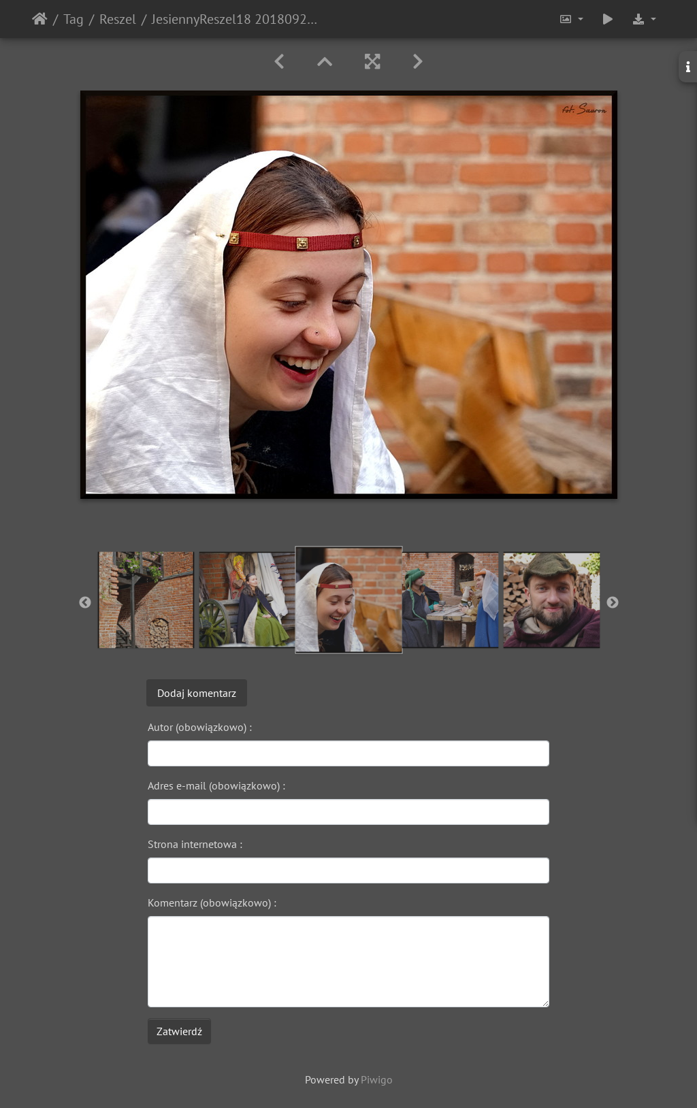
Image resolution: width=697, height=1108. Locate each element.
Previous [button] (85, 603)
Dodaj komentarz (196, 693)
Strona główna (40, 19)
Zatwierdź (179, 1031)
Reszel (117, 19)
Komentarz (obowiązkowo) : (212, 902)
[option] (146, 600)
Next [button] (612, 603)
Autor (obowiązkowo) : (200, 727)
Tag (73, 19)
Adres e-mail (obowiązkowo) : (216, 785)
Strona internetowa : (195, 844)
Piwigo (377, 1079)
